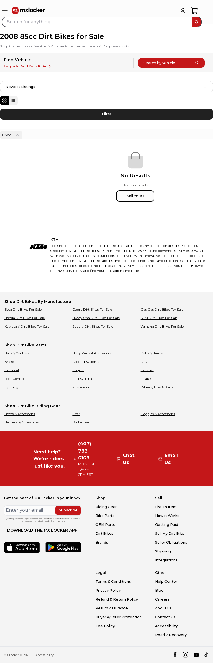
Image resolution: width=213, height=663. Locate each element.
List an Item (166, 507)
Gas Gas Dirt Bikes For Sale (162, 309)
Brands (101, 542)
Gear (76, 414)
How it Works (167, 516)
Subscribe (68, 510)
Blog (159, 590)
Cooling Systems (85, 362)
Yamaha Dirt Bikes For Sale (162, 326)
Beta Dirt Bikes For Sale (23, 309)
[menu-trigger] (5, 10)
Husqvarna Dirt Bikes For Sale (96, 318)
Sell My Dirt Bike (169, 533)
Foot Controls (15, 378)
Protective (80, 422)
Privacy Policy (108, 590)
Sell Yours (135, 196)
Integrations (166, 560)
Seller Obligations (171, 542)
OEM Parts (105, 525)
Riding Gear (106, 507)
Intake (146, 378)
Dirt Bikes (104, 533)
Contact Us (165, 617)
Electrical (11, 370)
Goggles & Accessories (158, 414)
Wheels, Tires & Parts (157, 387)
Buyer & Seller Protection (118, 617)
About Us (163, 608)
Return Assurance (111, 608)
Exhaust (147, 370)
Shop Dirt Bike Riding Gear (32, 405)
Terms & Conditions (113, 581)
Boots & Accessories (19, 414)
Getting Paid (166, 525)
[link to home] (28, 10)
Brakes (9, 362)
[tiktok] (206, 654)
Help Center (166, 581)
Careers (162, 599)
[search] (196, 22)
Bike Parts (105, 516)
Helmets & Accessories (21, 422)
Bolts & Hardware (154, 353)
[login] (182, 10)
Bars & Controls (16, 353)
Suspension (81, 387)
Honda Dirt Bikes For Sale (24, 318)
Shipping (163, 551)
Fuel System (82, 378)
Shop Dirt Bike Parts (25, 345)
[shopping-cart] (194, 10)
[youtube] (196, 654)
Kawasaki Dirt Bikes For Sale (26, 326)
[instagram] (185, 654)
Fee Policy (105, 626)
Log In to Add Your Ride (28, 66)
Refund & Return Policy (116, 599)
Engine (78, 370)
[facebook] (175, 654)
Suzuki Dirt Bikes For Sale (92, 326)
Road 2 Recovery (171, 635)
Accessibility (166, 626)
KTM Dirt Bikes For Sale (159, 318)
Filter (106, 114)
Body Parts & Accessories (91, 353)
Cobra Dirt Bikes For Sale (92, 309)
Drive (145, 362)
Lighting (11, 387)
